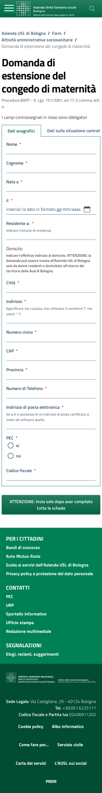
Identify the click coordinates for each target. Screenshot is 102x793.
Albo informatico (68, 726)
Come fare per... (34, 744)
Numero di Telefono (26, 388)
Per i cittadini (25, 538)
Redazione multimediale (28, 631)
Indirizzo (51, 307)
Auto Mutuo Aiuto (23, 556)
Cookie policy (30, 726)
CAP (12, 351)
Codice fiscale (21, 470)
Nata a (14, 181)
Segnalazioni (24, 645)
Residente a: (51, 226)
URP (10, 605)
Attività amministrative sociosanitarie (37, 39)
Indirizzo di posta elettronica (51, 413)
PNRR (51, 781)
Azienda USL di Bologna (24, 33)
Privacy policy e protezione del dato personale (49, 573)
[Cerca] (92, 8)
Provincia (16, 369)
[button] (87, 209)
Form (56, 33)
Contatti (18, 587)
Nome (13, 144)
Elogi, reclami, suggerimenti (32, 654)
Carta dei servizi (31, 763)
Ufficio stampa (20, 622)
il (9, 200)
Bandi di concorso (23, 547)
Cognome (16, 163)
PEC (12, 438)
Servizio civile (70, 744)
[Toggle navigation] (9, 8)
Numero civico (21, 332)
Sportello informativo (26, 614)
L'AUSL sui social (70, 763)
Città (12, 282)
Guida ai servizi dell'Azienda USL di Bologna (47, 565)
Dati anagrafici (21, 131)
